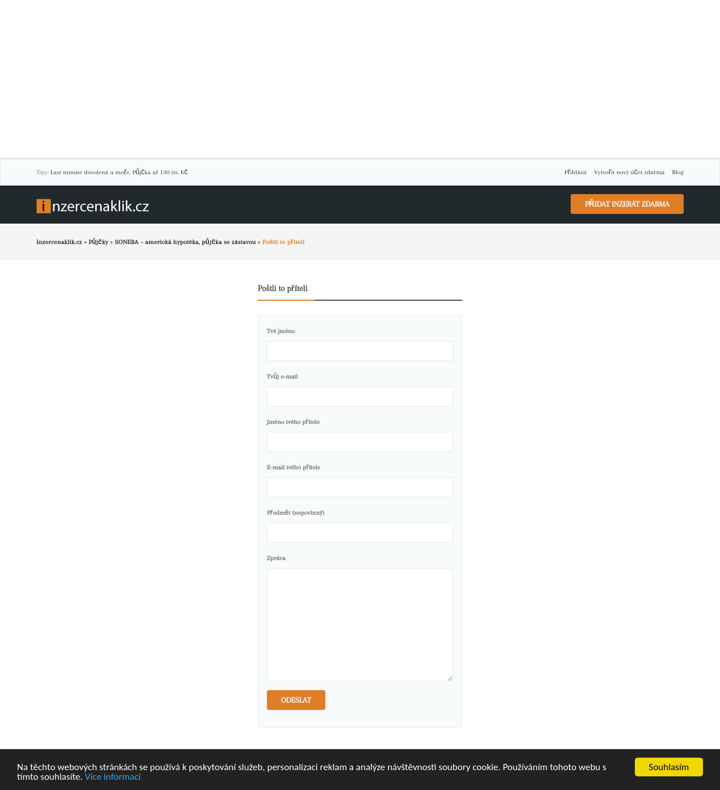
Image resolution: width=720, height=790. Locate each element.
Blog (678, 172)
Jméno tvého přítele (293, 422)
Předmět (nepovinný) (295, 512)
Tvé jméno (281, 331)
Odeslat (296, 700)
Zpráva (276, 558)
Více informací (112, 777)
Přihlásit (575, 172)
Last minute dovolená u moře (90, 172)
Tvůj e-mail (282, 376)
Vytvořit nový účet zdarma (629, 172)
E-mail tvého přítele (293, 467)
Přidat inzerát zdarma (627, 204)
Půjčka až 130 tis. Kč (159, 172)
